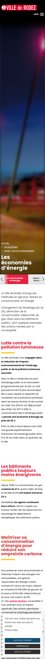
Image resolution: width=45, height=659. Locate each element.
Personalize (22, 646)
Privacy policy (11, 630)
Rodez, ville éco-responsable (19, 251)
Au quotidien (11, 247)
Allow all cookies (22, 640)
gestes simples (18, 601)
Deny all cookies (23, 652)
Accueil (5, 243)
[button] (2, 279)
